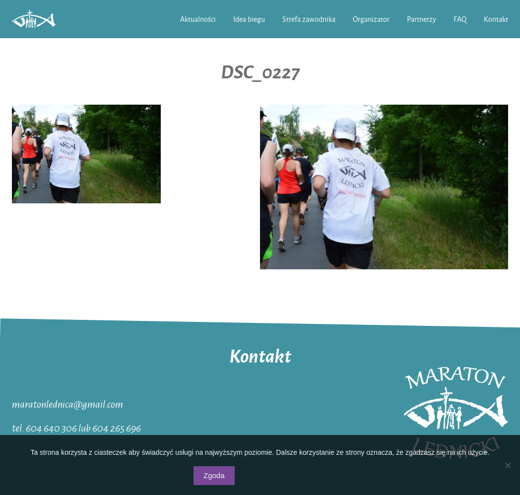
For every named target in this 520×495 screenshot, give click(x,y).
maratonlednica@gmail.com (67, 404)
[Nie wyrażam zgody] (508, 465)
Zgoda (214, 475)
